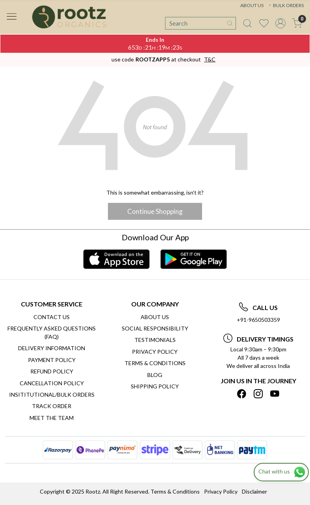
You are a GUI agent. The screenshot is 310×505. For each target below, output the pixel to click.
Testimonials (155, 339)
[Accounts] (280, 23)
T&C (209, 59)
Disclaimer (254, 491)
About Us (155, 317)
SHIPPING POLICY (155, 386)
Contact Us (51, 317)
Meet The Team (52, 417)
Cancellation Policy (52, 383)
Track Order (51, 406)
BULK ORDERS (285, 5)
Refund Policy (51, 371)
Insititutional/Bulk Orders (52, 394)
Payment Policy (52, 359)
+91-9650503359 (258, 319)
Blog (154, 374)
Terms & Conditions (155, 363)
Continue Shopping (155, 211)
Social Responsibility (155, 328)
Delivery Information (51, 348)
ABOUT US (252, 5)
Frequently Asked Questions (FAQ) (51, 332)
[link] (247, 23)
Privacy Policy (155, 351)
